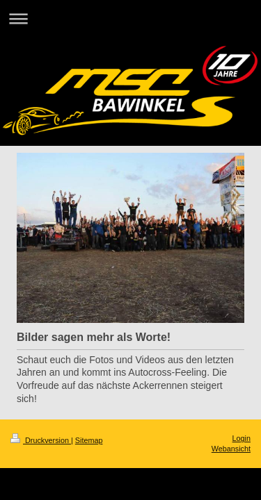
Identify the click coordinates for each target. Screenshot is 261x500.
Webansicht (231, 448)
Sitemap (89, 440)
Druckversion (40, 440)
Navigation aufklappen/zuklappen (130, 18)
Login (241, 438)
